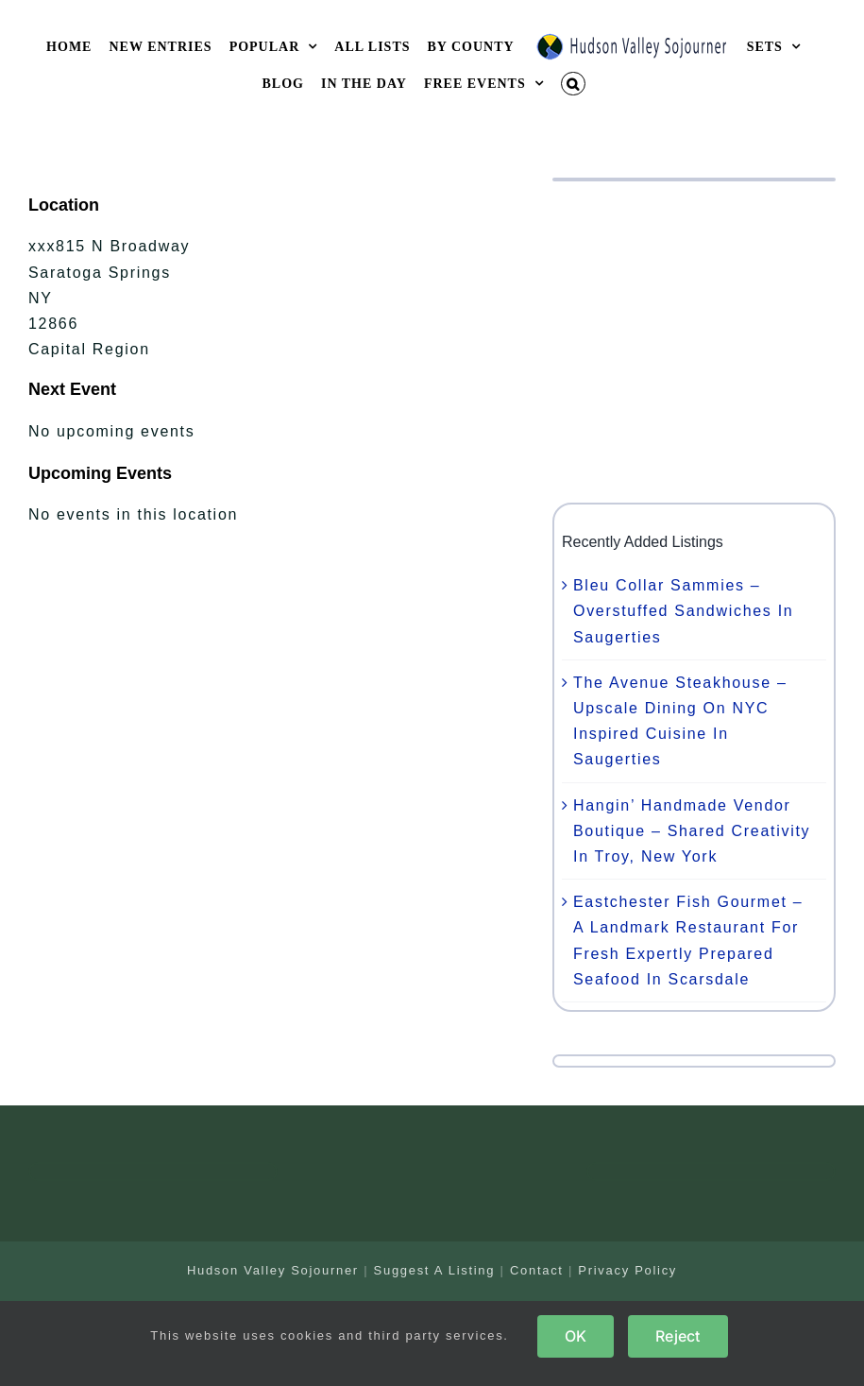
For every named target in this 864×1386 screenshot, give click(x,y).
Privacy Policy (627, 1270)
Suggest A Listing (435, 1270)
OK (575, 1335)
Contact (537, 1270)
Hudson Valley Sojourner (273, 1270)
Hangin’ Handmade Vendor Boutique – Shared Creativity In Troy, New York (691, 830)
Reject (677, 1335)
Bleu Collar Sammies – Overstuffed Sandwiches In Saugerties (683, 610)
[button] (573, 83)
